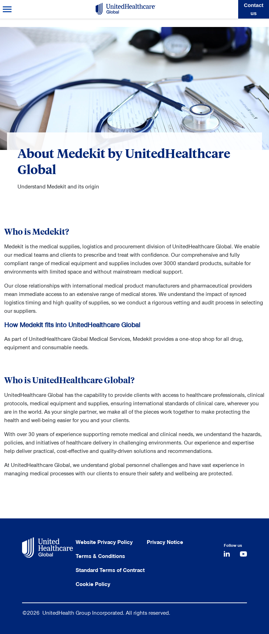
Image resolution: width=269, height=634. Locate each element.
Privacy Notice (165, 542)
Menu (7, 9)
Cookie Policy (93, 584)
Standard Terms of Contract (110, 570)
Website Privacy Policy (104, 542)
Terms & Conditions (100, 556)
